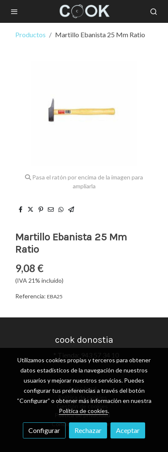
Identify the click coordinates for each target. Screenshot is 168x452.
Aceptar (128, 430)
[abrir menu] (14, 11)
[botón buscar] (153, 11)
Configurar (44, 430)
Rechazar (88, 430)
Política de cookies (83, 410)
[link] (84, 11)
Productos (30, 34)
